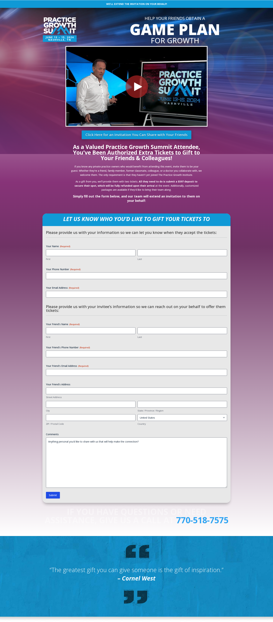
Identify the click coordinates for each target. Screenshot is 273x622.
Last (140, 259)
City (48, 410)
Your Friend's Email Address (67, 366)
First (48, 259)
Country (142, 423)
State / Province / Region (150, 410)
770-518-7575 (202, 520)
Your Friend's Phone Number (68, 347)
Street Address (54, 397)
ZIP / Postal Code (55, 423)
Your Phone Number (63, 269)
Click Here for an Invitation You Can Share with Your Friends (136, 134)
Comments (52, 434)
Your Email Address (62, 287)
